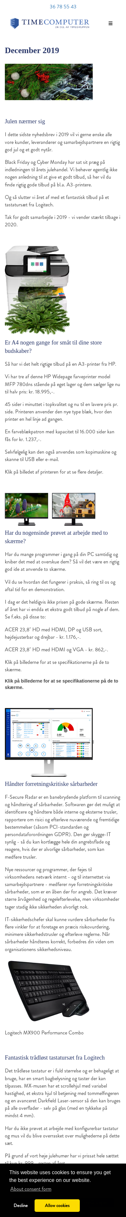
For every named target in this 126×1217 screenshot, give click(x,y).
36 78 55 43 (63, 6)
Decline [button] (21, 1205)
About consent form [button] (30, 1189)
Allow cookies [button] (57, 1205)
